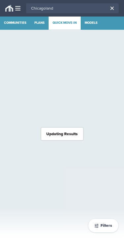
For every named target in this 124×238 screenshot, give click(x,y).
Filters (103, 225)
